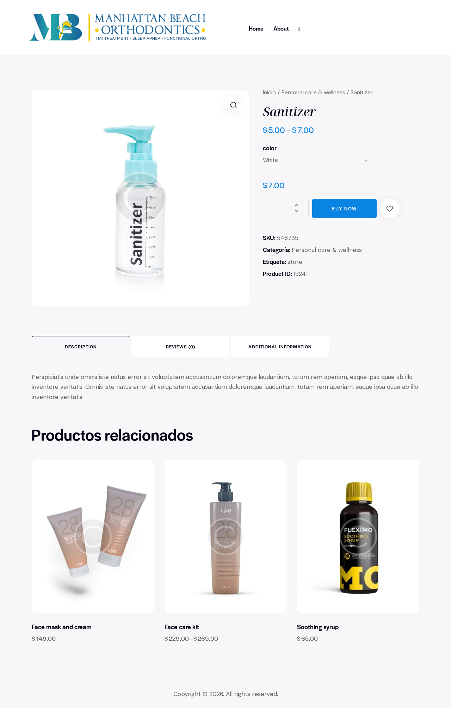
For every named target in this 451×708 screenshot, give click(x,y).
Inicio (269, 92)
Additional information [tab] (280, 346)
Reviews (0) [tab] (180, 346)
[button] (233, 105)
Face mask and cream (62, 626)
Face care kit (182, 626)
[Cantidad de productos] (286, 208)
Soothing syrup (318, 626)
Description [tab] (81, 346)
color (270, 148)
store (295, 262)
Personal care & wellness (313, 92)
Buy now (344, 208)
